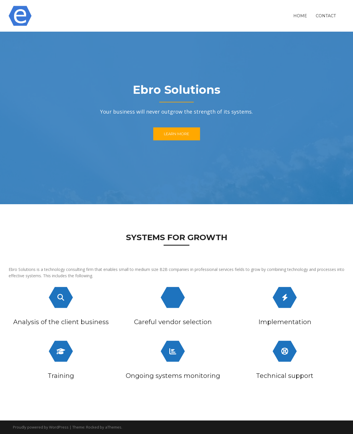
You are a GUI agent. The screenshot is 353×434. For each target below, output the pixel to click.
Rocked (92, 427)
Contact (326, 15)
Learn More (176, 133)
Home (300, 15)
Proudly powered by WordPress (41, 427)
